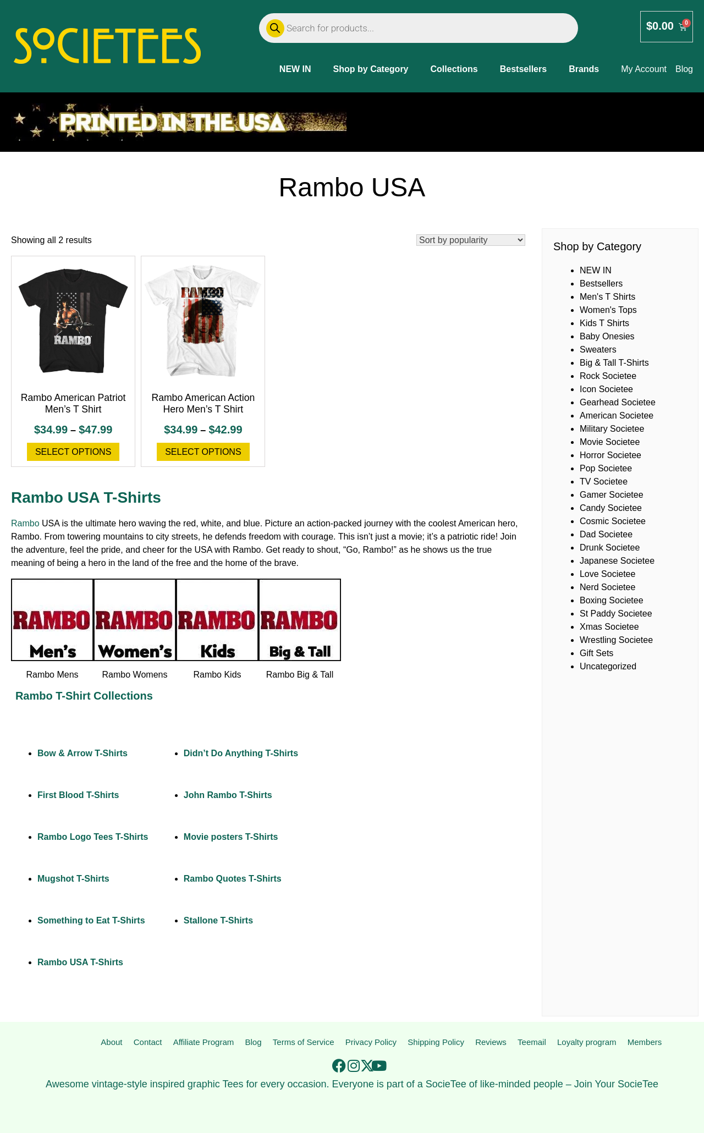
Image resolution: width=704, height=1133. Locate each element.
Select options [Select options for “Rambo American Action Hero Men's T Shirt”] (203, 452)
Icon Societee (606, 389)
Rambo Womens (135, 674)
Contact (146, 1042)
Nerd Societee (607, 587)
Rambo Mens (52, 674)
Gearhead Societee (618, 402)
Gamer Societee (612, 494)
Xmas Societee (609, 626)
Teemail (531, 1042)
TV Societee (604, 481)
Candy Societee (611, 508)
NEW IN (295, 69)
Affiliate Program (201, 1042)
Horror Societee (610, 455)
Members (644, 1042)
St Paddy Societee (616, 613)
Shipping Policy (436, 1042)
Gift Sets (596, 653)
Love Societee (607, 574)
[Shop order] (470, 240)
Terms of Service (301, 1042)
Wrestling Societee (616, 640)
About (111, 1042)
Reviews (491, 1042)
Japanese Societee (617, 560)
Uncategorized (608, 666)
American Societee (616, 415)
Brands (584, 69)
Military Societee (612, 428)
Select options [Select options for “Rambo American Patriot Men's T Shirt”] (73, 452)
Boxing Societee (612, 600)
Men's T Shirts (607, 296)
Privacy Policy (370, 1042)
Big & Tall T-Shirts (614, 362)
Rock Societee (608, 376)
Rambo (25, 523)
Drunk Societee (610, 547)
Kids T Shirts (604, 323)
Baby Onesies (607, 336)
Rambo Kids (217, 674)
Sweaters (598, 349)
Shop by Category (371, 69)
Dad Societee (606, 534)
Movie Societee (610, 442)
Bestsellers (523, 69)
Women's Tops (608, 310)
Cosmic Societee (613, 521)
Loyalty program (586, 1042)
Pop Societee (606, 468)
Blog (252, 1042)
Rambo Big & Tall (299, 674)
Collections (454, 69)
